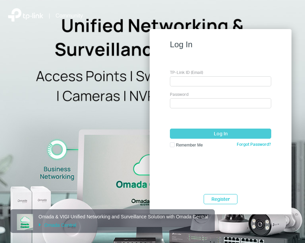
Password (179, 94)
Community (69, 16)
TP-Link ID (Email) (186, 72)
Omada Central (57, 225)
